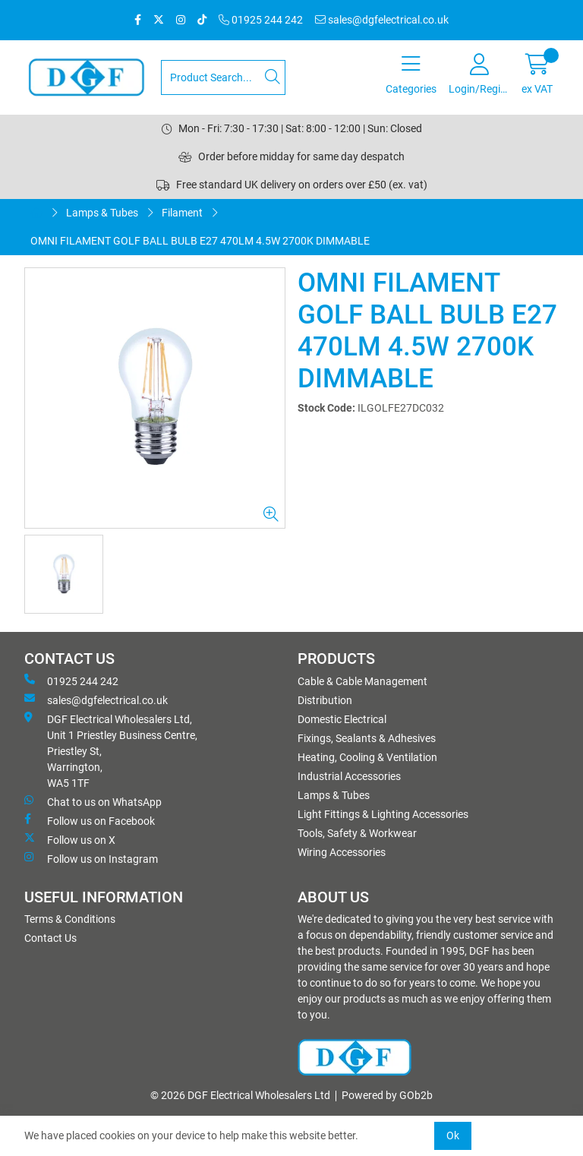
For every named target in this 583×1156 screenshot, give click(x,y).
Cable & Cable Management (362, 681)
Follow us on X (69, 839)
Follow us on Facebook (89, 820)
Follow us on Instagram (91, 858)
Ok (452, 1135)
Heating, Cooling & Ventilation (367, 757)
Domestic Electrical (342, 719)
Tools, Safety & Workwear (357, 833)
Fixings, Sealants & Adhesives (367, 738)
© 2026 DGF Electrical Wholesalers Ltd (240, 1095)
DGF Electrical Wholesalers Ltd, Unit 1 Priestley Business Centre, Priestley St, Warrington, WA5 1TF (110, 750)
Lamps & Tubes (102, 213)
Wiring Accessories (342, 852)
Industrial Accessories (349, 776)
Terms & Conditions (69, 919)
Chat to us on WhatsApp (93, 801)
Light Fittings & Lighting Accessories (383, 814)
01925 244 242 (261, 20)
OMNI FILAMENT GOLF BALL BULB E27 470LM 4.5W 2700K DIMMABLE (200, 241)
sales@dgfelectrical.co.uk (382, 20)
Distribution (325, 700)
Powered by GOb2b (387, 1095)
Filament (182, 213)
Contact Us (50, 938)
